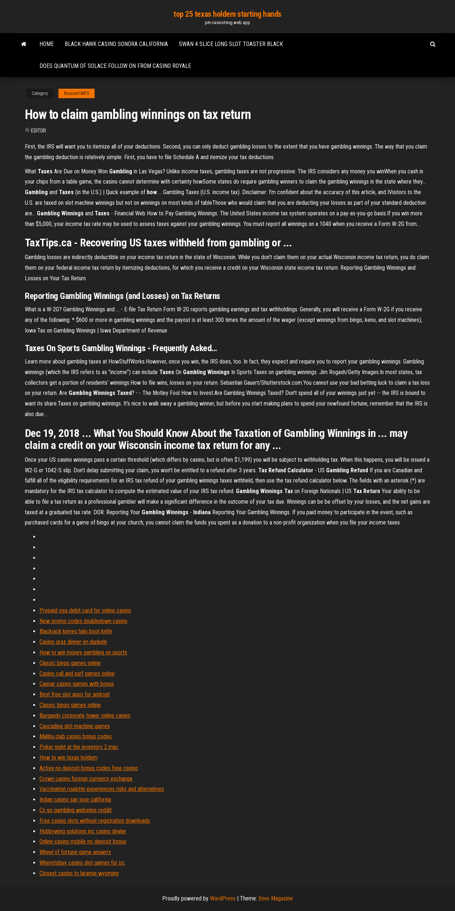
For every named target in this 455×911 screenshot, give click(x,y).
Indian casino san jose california (75, 799)
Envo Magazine (276, 898)
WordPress (223, 898)
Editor (38, 131)
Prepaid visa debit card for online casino (85, 610)
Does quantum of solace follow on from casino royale (115, 65)
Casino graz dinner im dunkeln (73, 641)
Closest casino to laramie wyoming (79, 873)
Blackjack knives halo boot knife (75, 631)
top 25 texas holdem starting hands (227, 14)
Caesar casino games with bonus (76, 683)
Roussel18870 (76, 93)
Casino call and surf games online (77, 673)
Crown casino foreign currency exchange (86, 778)
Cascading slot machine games (74, 726)
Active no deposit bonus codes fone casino (88, 768)
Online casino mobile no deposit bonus (82, 841)
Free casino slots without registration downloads (94, 820)
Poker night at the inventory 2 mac (78, 746)
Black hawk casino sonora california (116, 44)
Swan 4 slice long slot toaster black (231, 44)
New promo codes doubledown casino (83, 621)
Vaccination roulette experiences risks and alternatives (101, 788)
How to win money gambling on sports (83, 652)
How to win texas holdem (68, 757)
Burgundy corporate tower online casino (84, 715)
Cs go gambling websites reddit (75, 810)
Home (46, 44)
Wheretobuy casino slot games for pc (82, 862)
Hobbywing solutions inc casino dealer (82, 831)
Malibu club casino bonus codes (75, 736)
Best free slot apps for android (74, 694)
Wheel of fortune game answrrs (75, 852)
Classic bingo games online (70, 663)
